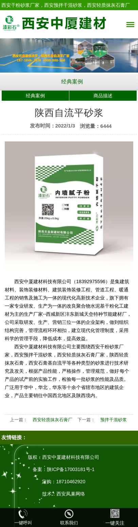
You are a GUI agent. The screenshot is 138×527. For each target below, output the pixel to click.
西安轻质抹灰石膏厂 (52, 419)
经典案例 (72, 81)
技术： (49, 493)
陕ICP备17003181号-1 (70, 469)
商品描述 (103, 95)
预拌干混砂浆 (113, 419)
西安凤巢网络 (70, 493)
